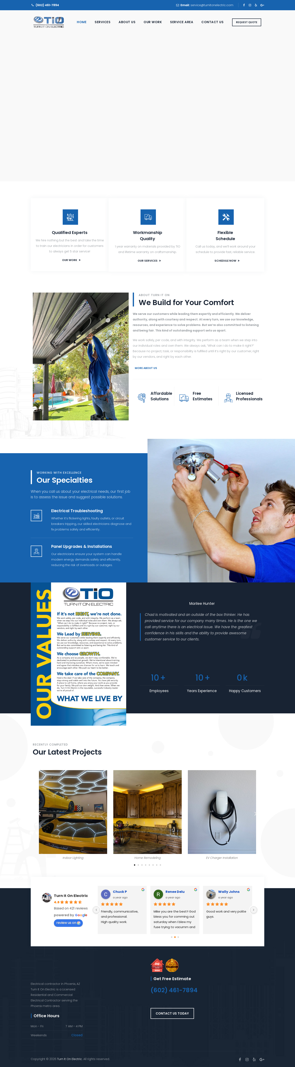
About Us (127, 22)
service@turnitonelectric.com (212, 5)
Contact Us (212, 22)
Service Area (181, 22)
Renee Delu (175, 891)
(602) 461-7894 (47, 5)
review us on (68, 922)
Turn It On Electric (71, 895)
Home (81, 22)
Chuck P (120, 891)
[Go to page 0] (171, 937)
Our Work (153, 22)
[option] (202, 624)
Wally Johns (228, 891)
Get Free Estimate (172, 979)
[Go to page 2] (178, 937)
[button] (39, 813)
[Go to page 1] (175, 937)
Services (102, 22)
